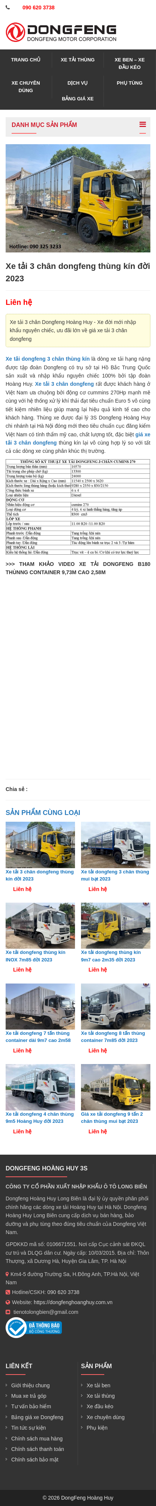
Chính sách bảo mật (34, 1460)
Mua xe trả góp (28, 1396)
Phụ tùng (130, 83)
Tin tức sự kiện (28, 1428)
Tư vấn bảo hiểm (31, 1406)
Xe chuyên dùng (26, 86)
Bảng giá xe (78, 98)
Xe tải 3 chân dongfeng (64, 384)
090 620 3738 (63, 1292)
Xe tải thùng (77, 60)
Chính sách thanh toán (37, 1449)
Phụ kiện (97, 1428)
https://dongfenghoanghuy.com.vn (73, 1302)
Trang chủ (25, 60)
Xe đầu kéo (100, 1406)
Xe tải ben (98, 1385)
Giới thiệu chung (30, 1385)
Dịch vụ (78, 83)
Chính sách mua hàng (37, 1439)
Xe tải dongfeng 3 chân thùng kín (48, 359)
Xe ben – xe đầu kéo (130, 63)
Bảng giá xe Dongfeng (37, 1417)
